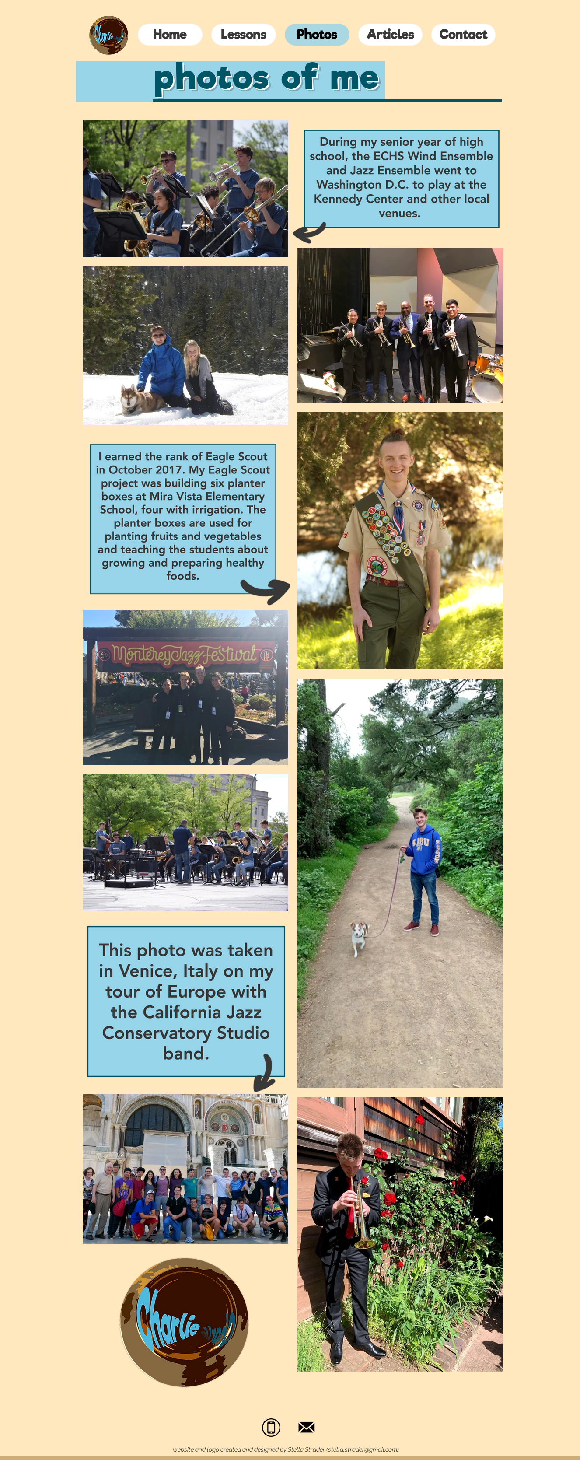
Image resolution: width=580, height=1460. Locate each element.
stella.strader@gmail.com (362, 1449)
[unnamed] (271, 1427)
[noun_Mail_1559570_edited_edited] (307, 1427)
